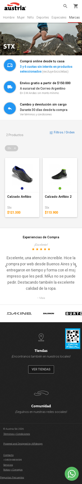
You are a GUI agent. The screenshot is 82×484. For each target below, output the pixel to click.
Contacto (8, 455)
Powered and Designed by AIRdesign (23, 443)
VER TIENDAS (41, 369)
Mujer (21, 17)
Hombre (8, 17)
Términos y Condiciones (16, 434)
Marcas (74, 17)
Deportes (43, 17)
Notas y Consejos (13, 469)
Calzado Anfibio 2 (58, 197)
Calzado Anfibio (19, 197)
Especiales (59, 17)
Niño (30, 17)
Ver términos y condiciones (36, 114)
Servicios (8, 465)
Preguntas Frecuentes (12, 477)
